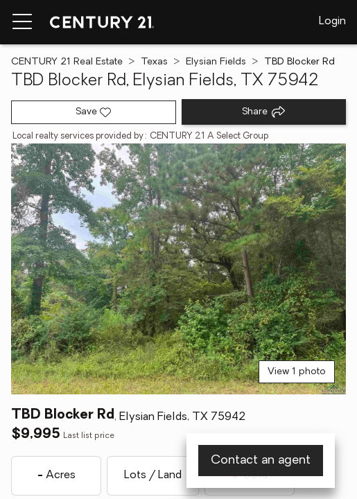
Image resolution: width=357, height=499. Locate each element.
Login (332, 21)
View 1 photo (297, 372)
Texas (154, 62)
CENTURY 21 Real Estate (67, 62)
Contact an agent (261, 460)
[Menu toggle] (22, 22)
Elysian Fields (216, 62)
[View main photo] (178, 268)
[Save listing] (93, 112)
